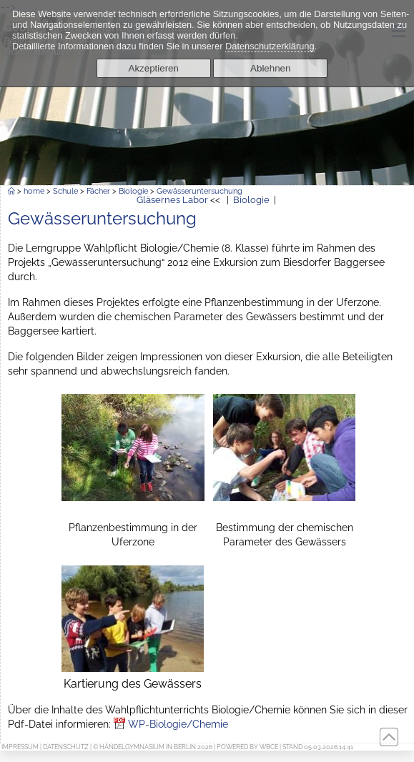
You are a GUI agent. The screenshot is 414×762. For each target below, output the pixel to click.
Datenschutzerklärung (269, 46)
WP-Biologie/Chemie (178, 724)
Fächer (98, 191)
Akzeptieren (154, 68)
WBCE (269, 747)
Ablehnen (270, 68)
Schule (65, 191)
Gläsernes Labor (172, 199)
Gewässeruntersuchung (199, 191)
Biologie (133, 191)
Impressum (20, 747)
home (34, 191)
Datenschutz (66, 747)
